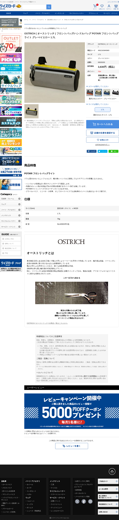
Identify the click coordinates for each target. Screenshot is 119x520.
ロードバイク (7, 484)
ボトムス (30, 507)
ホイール (30, 484)
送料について (9, 243)
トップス (30, 504)
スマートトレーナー (58, 494)
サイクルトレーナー (76, 13)
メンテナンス (59, 13)
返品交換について (11, 248)
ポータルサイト (80, 493)
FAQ (6, 253)
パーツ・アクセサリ (42, 13)
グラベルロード (7, 509)
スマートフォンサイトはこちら (60, 518)
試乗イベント (55, 501)
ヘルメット (31, 501)
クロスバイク (7, 488)
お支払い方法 (9, 239)
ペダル (29, 494)
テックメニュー (56, 507)
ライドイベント (56, 504)
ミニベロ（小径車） (9, 512)
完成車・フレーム (7, 199)
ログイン (45, 433)
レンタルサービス (57, 511)
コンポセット (31, 491)
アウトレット (93, 13)
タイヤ (29, 488)
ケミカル (54, 488)
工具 (52, 484)
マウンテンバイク (8, 494)
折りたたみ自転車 (8, 491)
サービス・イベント (110, 13)
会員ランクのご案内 (82, 481)
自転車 (8, 13)
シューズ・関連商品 (34, 511)
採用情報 (78, 490)
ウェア (25, 13)
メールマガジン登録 (82, 496)
